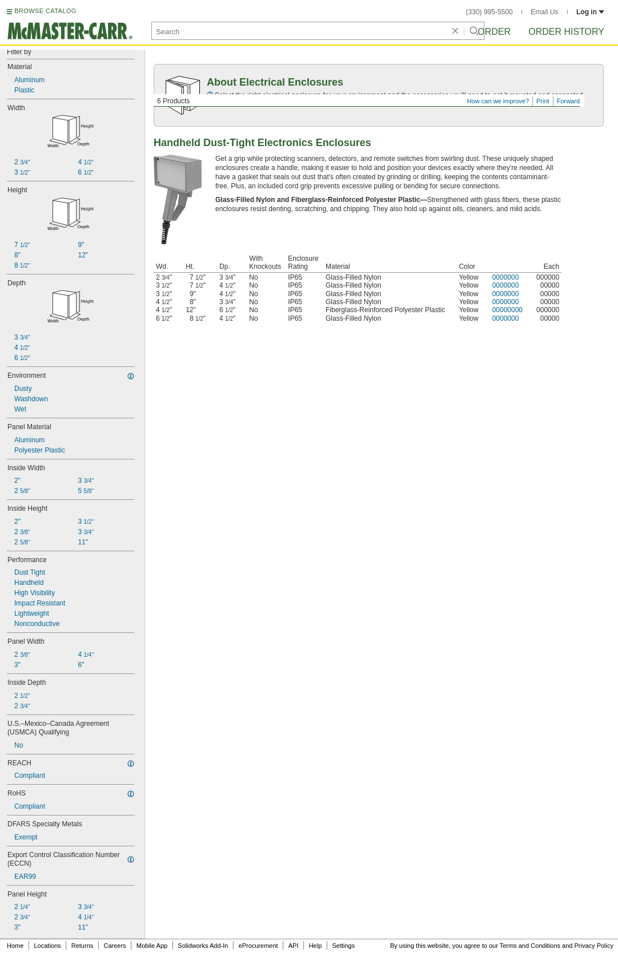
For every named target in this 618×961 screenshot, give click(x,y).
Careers (114, 945)
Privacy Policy (594, 945)
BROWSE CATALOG (45, 10)
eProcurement (258, 945)
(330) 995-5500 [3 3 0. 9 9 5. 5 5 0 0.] (489, 12)
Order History (566, 32)
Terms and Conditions (530, 945)
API (293, 945)
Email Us (544, 12)
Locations (47, 945)
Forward (568, 101)
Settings (343, 945)
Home (15, 945)
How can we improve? (498, 101)
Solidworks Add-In (203, 945)
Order (494, 32)
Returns (82, 945)
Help (315, 945)
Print (542, 101)
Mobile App (152, 945)
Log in (590, 12)
